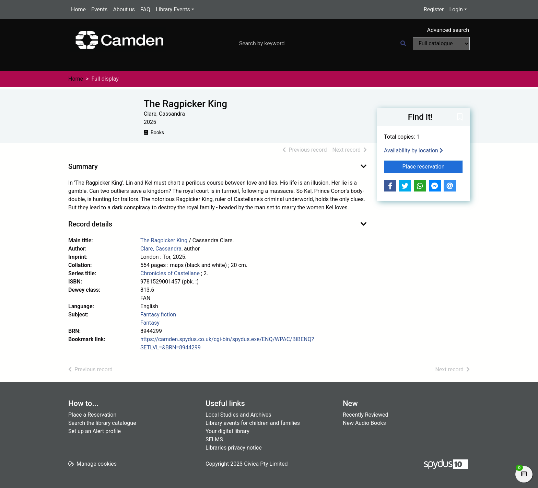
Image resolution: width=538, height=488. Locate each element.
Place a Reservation (92, 414)
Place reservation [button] (432, 166)
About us (124, 9)
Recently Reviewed (365, 414)
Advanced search (448, 30)
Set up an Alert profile (94, 431)
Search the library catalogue (102, 423)
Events (99, 9)
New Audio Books (364, 423)
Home (78, 9)
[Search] (403, 43)
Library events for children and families (253, 423)
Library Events (173, 9)
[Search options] (441, 43)
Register (434, 9)
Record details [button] (90, 224)
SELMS (214, 439)
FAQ (145, 9)
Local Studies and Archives (238, 414)
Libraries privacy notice (234, 447)
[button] (460, 117)
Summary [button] (83, 166)
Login (456, 9)
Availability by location (413, 150)
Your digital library (227, 431)
